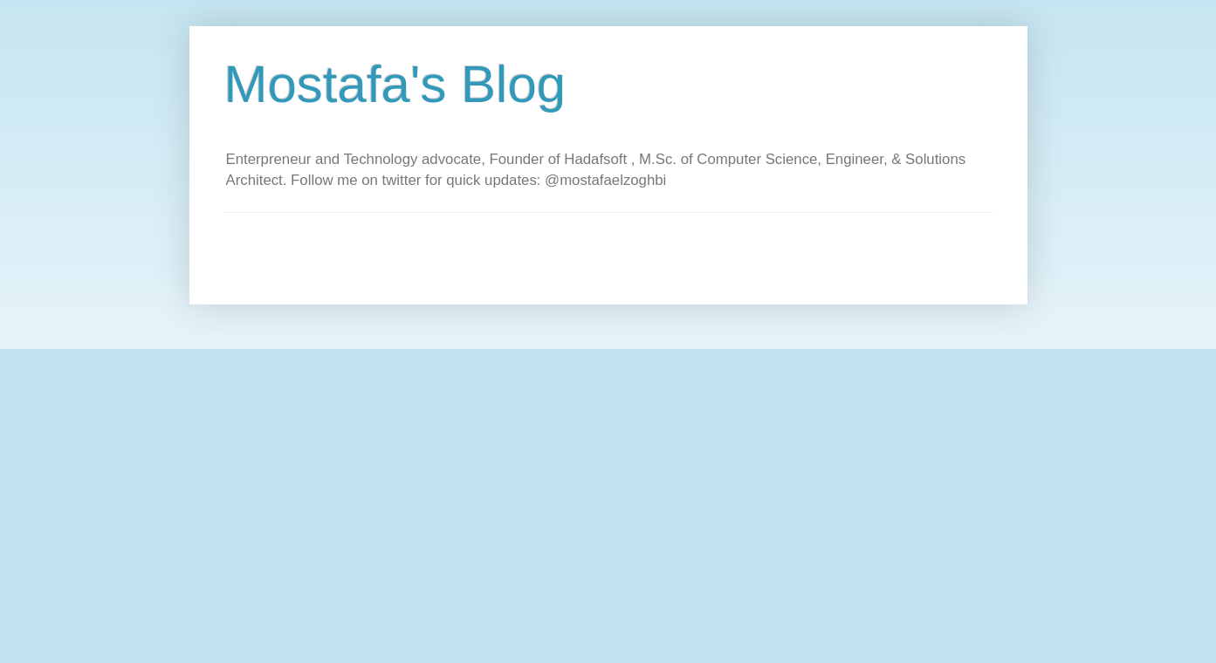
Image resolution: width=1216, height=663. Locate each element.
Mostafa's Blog (395, 84)
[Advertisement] (542, 252)
